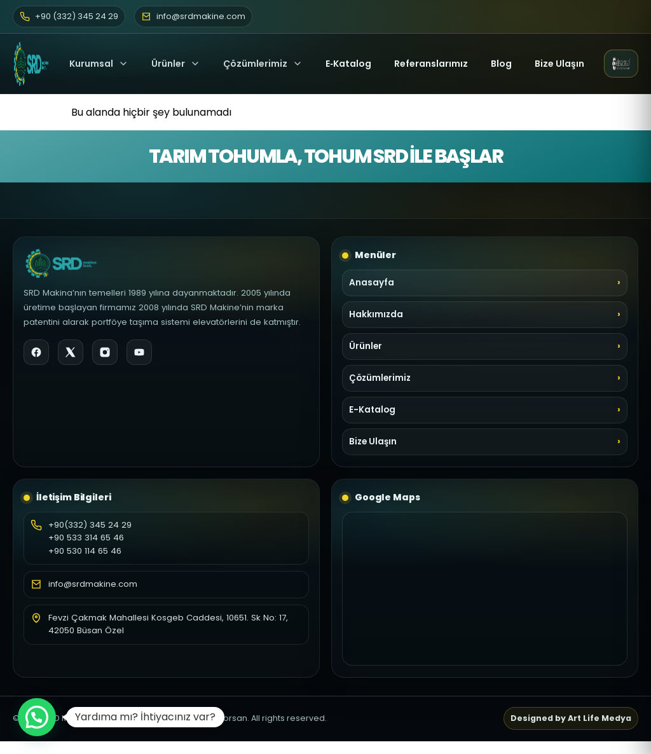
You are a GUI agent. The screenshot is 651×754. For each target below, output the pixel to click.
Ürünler (168, 63)
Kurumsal (98, 63)
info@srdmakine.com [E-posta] (193, 16)
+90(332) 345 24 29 (90, 525)
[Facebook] (36, 352)
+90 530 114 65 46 (84, 551)
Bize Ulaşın (559, 63)
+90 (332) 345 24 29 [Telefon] (69, 16)
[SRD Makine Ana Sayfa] (31, 63)
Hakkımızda (376, 314)
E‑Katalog (348, 63)
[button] (37, 717)
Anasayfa (371, 283)
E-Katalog (372, 410)
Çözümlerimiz (263, 63)
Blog (501, 63)
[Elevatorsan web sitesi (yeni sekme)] (621, 64)
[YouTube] (139, 352)
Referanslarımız (431, 63)
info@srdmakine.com (92, 584)
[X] (70, 352)
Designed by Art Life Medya (571, 718)
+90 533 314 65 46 (86, 537)
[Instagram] (105, 352)
